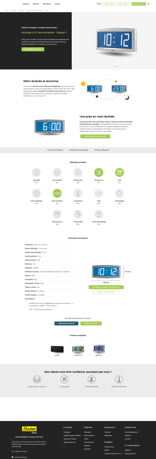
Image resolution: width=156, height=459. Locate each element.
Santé (86, 439)
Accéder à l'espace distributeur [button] (106, 287)
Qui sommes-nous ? (132, 432)
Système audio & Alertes (72, 435)
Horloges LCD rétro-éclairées (34, 10)
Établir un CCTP (91, 323)
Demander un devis (33, 49)
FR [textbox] (148, 4)
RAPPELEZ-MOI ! (139, 4)
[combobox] (149, 3)
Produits (36, 4)
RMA (106, 450)
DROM (127, 450)
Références (108, 435)
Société (57, 4)
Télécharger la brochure (95, 136)
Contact (127, 439)
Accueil (7, 10)
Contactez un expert (106, 292)
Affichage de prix (70, 442)
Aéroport (87, 446)
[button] (114, 67)
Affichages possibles (55, 150)
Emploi (127, 435)
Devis (99, 4)
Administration (89, 435)
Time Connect (123, 4)
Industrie (87, 449)
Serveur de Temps (70, 439)
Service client (109, 447)
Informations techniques (78, 150)
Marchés (26, 4)
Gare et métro (89, 442)
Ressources (47, 4)
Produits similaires (101, 150)
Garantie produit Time (112, 453)
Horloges (67, 432)
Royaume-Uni (129, 453)
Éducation (87, 432)
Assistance (109, 4)
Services (107, 432)
